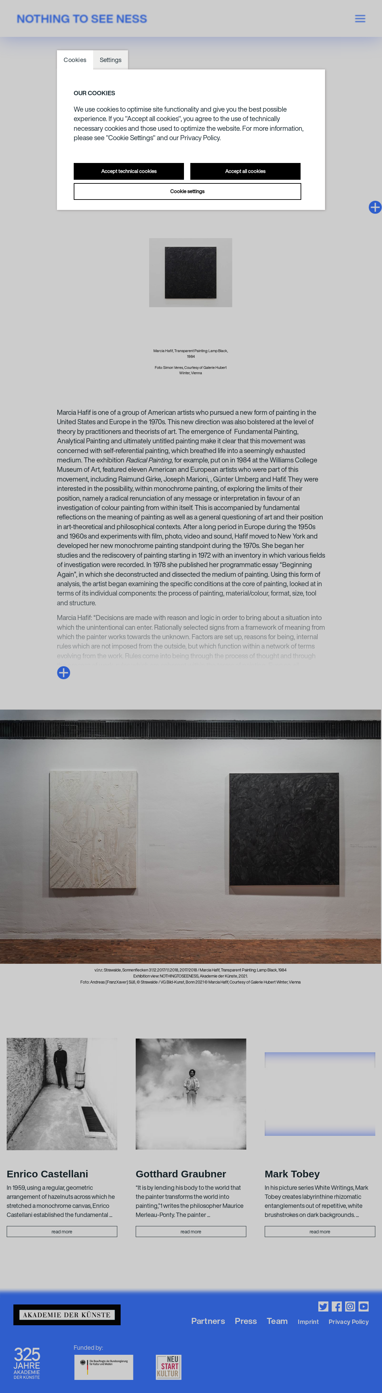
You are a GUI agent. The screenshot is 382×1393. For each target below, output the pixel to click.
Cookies (75, 59)
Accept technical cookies (128, 171)
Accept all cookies (245, 171)
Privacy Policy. (200, 138)
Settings (110, 59)
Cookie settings (187, 191)
